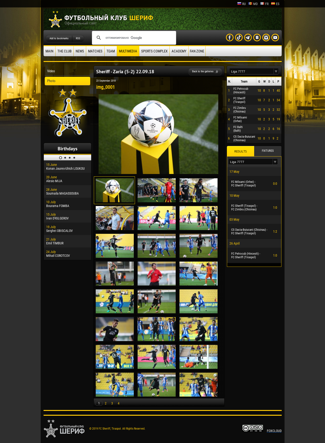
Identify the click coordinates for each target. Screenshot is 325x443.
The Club (64, 51)
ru (241, 4)
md (253, 4)
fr (264, 4)
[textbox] (251, 71)
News (80, 51)
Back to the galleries (202, 71)
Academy (179, 51)
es (275, 4)
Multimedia (128, 51)
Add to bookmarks (59, 38)
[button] (276, 71)
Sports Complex (154, 51)
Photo (51, 81)
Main (49, 51)
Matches (95, 51)
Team (110, 51)
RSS (78, 38)
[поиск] (133, 38)
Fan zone (197, 51)
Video (51, 71)
